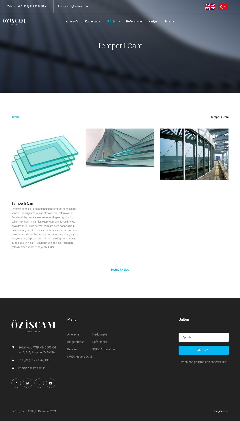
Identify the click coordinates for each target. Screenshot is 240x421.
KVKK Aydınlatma (103, 349)
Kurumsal (87, 21)
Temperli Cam (23, 203)
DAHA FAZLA (120, 269)
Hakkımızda (99, 334)
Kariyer (149, 21)
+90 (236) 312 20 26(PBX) (34, 360)
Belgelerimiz (75, 341)
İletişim (165, 21)
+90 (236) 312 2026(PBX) (32, 6)
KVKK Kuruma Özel (79, 356)
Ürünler (108, 21)
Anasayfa (68, 21)
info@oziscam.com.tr (80, 6)
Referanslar (130, 21)
